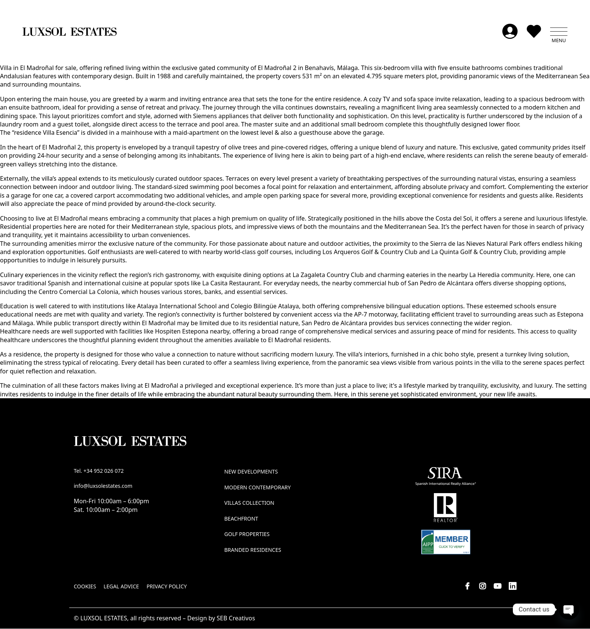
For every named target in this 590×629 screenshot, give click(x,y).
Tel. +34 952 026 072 (99, 471)
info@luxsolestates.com (103, 486)
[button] (558, 32)
